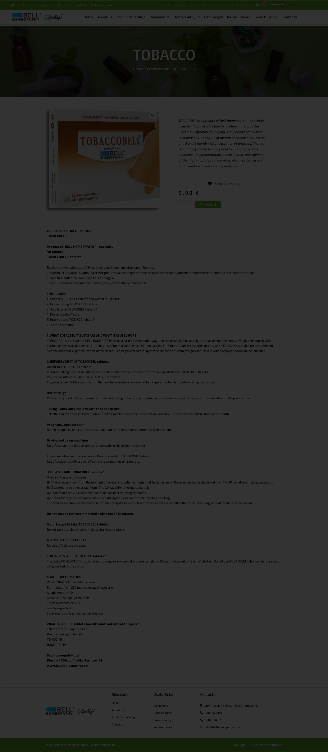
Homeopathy (186, 17)
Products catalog (131, 17)
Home (88, 17)
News (232, 17)
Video (245, 17)
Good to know (266, 17)
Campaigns (213, 17)
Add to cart (208, 204)
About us (105, 17)
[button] (250, 5)
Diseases (159, 17)
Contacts (289, 17)
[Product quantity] (184, 204)
